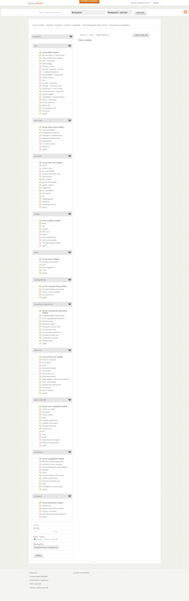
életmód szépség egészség (52, 462)
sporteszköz (47, 429)
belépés (156, 3)
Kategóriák (37, 37)
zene (44, 434)
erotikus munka (48, 66)
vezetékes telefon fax (50, 335)
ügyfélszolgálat (48, 94)
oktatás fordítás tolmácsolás (53, 475)
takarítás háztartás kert (51, 481)
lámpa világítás (48, 390)
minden (39, 539)
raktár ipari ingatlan (49, 240)
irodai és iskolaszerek (50, 443)
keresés (141, 12)
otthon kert (38, 350)
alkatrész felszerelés (50, 262)
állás (35, 46)
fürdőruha (45, 202)
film (43, 431)
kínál (55, 539)
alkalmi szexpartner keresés (53, 508)
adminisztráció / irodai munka (53, 55)
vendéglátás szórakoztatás (52, 487)
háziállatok (46, 412)
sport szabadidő (40, 400)
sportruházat (47, 177)
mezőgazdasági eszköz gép (53, 289)
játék (44, 418)
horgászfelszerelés (49, 426)
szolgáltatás (76, 25)
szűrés (38, 555)
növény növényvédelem (51, 292)
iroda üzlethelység (49, 237)
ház (43, 226)
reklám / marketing (49, 100)
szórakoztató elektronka (51, 332)
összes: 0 (83, 35)
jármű (36, 253)
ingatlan (37, 214)
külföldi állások (47, 78)
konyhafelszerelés (49, 376)
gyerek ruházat (47, 185)
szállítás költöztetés (50, 478)
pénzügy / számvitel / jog (51, 86)
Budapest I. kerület (62, 25)
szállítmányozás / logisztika (53, 91)
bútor (44, 365)
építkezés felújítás (49, 368)
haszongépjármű (48, 267)
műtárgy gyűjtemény (50, 420)
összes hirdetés (38, 25)
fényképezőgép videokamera (53, 316)
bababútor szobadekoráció (52, 135)
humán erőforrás (48, 103)
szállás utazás (47, 415)
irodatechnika (47, 341)
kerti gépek (46, 363)
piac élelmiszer (48, 295)
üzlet (44, 484)
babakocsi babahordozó (51, 138)
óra (43, 196)
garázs (44, 235)
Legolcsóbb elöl (141, 35)
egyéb (44, 114)
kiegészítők (46, 188)
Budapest (49, 25)
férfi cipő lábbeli (48, 171)
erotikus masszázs (49, 511)
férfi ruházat (46, 179)
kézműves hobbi (48, 409)
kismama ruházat (48, 144)
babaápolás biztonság (50, 133)
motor (44, 270)
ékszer (44, 166)
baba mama (38, 121)
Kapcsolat (33, 573)
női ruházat (46, 193)
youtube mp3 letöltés (81, 573)
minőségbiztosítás (49, 108)
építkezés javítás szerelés (52, 464)
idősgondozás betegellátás (119, 25)
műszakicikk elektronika (43, 304)
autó (43, 265)
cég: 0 (91, 35)
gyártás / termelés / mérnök (52, 69)
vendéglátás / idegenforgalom (53, 97)
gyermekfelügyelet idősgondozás (94, 25)
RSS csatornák (35, 584)
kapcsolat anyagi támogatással (54, 514)
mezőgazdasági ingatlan (51, 243)
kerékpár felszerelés (50, 423)
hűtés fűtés (46, 371)
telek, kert (46, 232)
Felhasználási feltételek (39, 576)
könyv (44, 437)
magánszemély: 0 (103, 35)
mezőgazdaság (40, 280)
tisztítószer (46, 388)
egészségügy (47, 64)
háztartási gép (47, 321)
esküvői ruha (47, 168)
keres (48, 539)
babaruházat (46, 141)
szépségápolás (48, 199)
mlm (43, 80)
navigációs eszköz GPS (51, 327)
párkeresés (46, 506)
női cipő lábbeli (48, 191)
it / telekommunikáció (50, 72)
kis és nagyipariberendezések (53, 318)
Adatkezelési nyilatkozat (39, 580)
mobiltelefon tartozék (50, 338)
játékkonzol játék (48, 324)
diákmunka (46, 105)
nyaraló (45, 229)
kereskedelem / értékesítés (52, 75)
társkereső (38, 496)
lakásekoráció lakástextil (51, 385)
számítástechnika (49, 330)
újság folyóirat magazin (51, 440)
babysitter (46, 147)
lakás (44, 223)
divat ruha (37, 156)
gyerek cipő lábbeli (49, 182)
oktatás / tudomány (49, 83)
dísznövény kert (48, 374)
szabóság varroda (49, 204)
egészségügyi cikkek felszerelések (55, 379)
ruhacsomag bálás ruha (51, 174)
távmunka (46, 111)
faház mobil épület (49, 382)
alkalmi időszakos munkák (52, 58)
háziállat (45, 470)
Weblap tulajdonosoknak (140, 3)
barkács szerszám (49, 360)
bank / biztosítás (48, 61)
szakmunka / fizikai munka (52, 89)
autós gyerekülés (48, 130)
